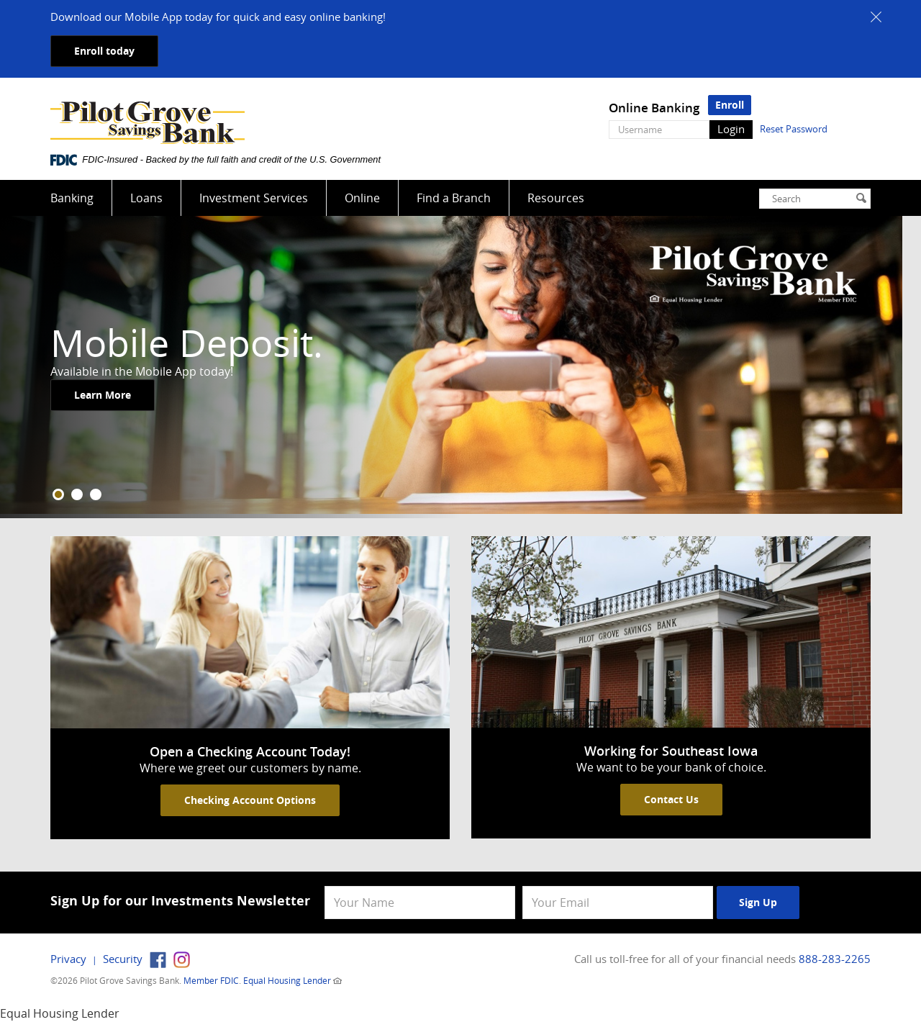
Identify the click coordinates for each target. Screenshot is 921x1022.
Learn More (102, 395)
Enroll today (104, 51)
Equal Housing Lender (287, 980)
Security (122, 958)
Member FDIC (211, 980)
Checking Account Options (250, 800)
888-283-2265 (835, 958)
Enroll (729, 105)
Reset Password (793, 128)
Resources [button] (555, 198)
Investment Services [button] (253, 198)
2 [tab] (77, 494)
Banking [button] (72, 198)
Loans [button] (146, 198)
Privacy (68, 958)
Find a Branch (454, 198)
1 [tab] (58, 494)
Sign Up (758, 902)
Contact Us (671, 799)
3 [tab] (95, 494)
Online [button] (362, 198)
